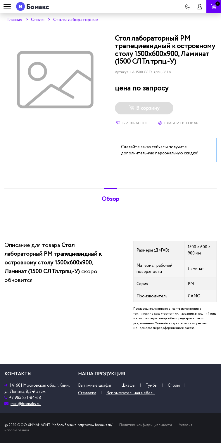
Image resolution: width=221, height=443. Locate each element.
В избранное (132, 123)
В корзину (144, 108)
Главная (14, 19)
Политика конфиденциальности (145, 425)
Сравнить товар (178, 123)
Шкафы (128, 385)
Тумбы (152, 385)
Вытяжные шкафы (94, 385)
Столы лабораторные (75, 19)
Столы (37, 19)
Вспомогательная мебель (130, 393)
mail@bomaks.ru (26, 404)
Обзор (110, 199)
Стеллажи (87, 393)
